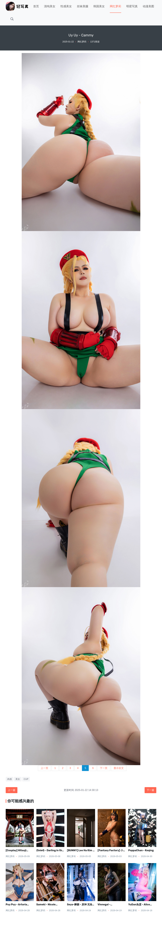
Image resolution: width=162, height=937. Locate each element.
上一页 (44, 768)
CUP (26, 779)
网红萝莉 (115, 6)
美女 (18, 779)
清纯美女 (49, 6)
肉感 (9, 779)
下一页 (103, 768)
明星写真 (132, 6)
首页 (36, 6)
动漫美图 (148, 6)
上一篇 (11, 790)
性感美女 (66, 6)
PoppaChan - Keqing (141, 850)
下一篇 (150, 790)
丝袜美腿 (82, 6)
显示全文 (119, 768)
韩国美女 (99, 6)
